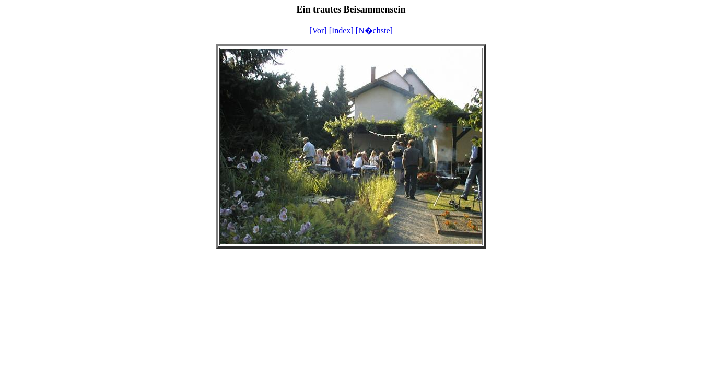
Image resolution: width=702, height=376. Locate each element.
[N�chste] (374, 30)
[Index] (341, 30)
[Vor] (317, 30)
